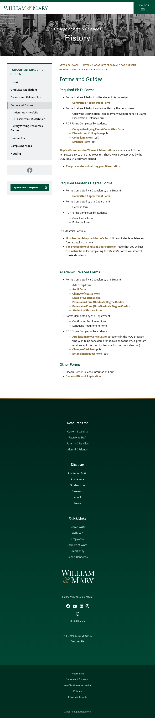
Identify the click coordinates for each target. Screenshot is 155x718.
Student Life (77, 485)
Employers (77, 539)
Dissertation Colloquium (87, 133)
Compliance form (82, 137)
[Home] (26, 8)
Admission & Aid (77, 473)
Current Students (77, 431)
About (77, 497)
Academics (77, 479)
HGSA (14, 82)
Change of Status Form (86, 293)
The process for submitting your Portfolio (91, 246)
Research (77, 491)
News (77, 503)
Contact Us (17, 138)
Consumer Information (77, 679)
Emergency (77, 551)
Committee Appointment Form (91, 103)
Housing (15, 153)
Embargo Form (81, 142)
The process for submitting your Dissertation (93, 166)
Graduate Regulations (23, 89)
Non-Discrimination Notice (77, 685)
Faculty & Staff (77, 437)
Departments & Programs (25, 187)
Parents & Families (78, 443)
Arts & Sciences (68, 65)
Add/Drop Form (82, 285)
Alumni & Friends (77, 449)
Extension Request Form (87, 353)
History (77, 38)
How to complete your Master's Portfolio (90, 238)
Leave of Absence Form (86, 298)
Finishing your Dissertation (29, 119)
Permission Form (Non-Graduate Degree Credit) (101, 306)
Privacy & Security (77, 697)
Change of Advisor (83, 349)
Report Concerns (77, 557)
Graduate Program (106, 65)
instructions (78, 251)
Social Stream (77, 621)
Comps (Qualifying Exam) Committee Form (98, 129)
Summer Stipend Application (83, 376)
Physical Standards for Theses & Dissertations (87, 150)
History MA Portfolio (26, 112)
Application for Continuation (90, 336)
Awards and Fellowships (25, 97)
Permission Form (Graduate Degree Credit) (98, 302)
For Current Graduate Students (26, 72)
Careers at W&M (77, 545)
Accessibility (77, 673)
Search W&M (77, 527)
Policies (77, 691)
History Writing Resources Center (26, 128)
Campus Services (21, 146)
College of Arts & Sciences (77, 29)
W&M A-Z (77, 533)
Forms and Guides (21, 105)
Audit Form (79, 289)
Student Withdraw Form (87, 310)
